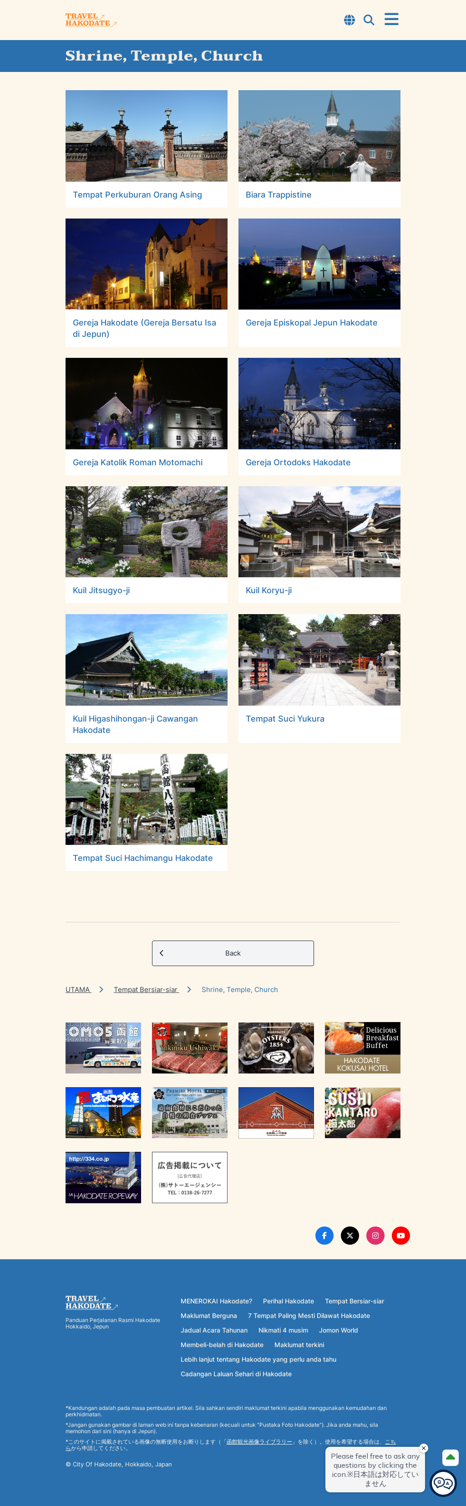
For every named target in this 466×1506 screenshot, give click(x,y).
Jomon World (338, 1330)
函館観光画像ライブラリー (259, 1441)
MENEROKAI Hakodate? (216, 1301)
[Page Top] (450, 1458)
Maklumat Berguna (209, 1315)
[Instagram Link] (375, 1235)
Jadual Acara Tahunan (214, 1330)
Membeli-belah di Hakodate (222, 1344)
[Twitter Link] (350, 1235)
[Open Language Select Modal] (349, 21)
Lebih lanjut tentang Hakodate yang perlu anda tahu (258, 1359)
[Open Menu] (392, 19)
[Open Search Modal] (369, 21)
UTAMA (78, 989)
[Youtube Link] (401, 1235)
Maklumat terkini (299, 1344)
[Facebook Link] (324, 1235)
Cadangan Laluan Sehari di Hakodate (236, 1374)
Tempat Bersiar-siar (146, 989)
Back (200, 953)
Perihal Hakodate (288, 1301)
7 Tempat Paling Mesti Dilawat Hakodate (309, 1315)
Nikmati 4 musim (283, 1330)
